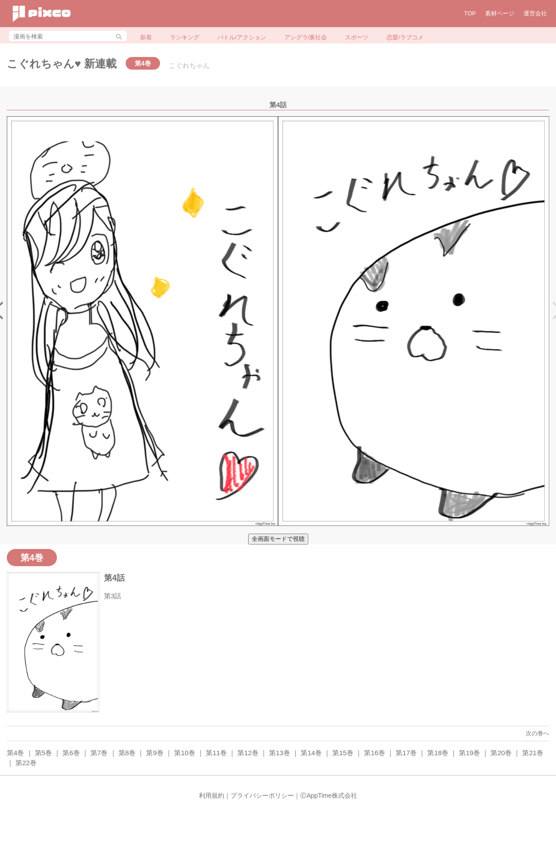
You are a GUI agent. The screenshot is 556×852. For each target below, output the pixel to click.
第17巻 (406, 753)
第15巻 (342, 753)
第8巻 (127, 753)
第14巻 (311, 753)
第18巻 (437, 753)
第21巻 (532, 753)
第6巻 (71, 753)
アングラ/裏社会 (305, 37)
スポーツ (356, 37)
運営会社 (535, 13)
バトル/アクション (241, 37)
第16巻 (374, 753)
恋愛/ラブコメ (405, 37)
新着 (146, 37)
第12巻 (248, 753)
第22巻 (26, 763)
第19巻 (469, 753)
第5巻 (43, 753)
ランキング (184, 37)
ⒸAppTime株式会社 (328, 795)
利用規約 (211, 795)
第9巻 (154, 753)
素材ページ (499, 13)
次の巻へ (537, 733)
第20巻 (501, 753)
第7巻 (99, 753)
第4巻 (15, 753)
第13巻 (279, 753)
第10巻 (184, 753)
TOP (470, 13)
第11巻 (216, 753)
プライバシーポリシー (262, 795)
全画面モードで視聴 (278, 538)
